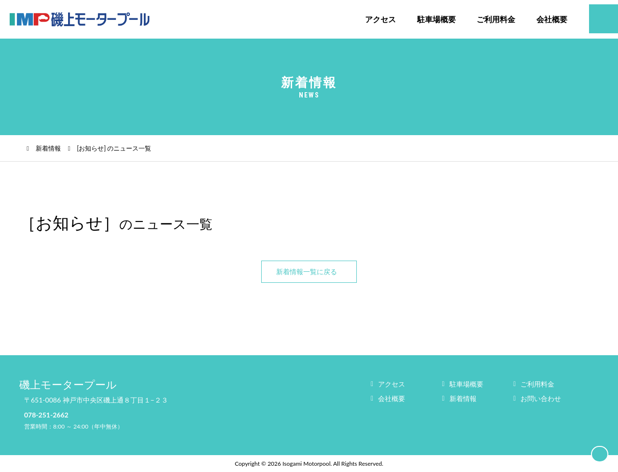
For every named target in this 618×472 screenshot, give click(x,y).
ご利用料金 (496, 19)
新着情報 (48, 148)
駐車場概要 (436, 19)
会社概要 (551, 19)
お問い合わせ (540, 398)
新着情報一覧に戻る (306, 271)
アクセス (380, 19)
